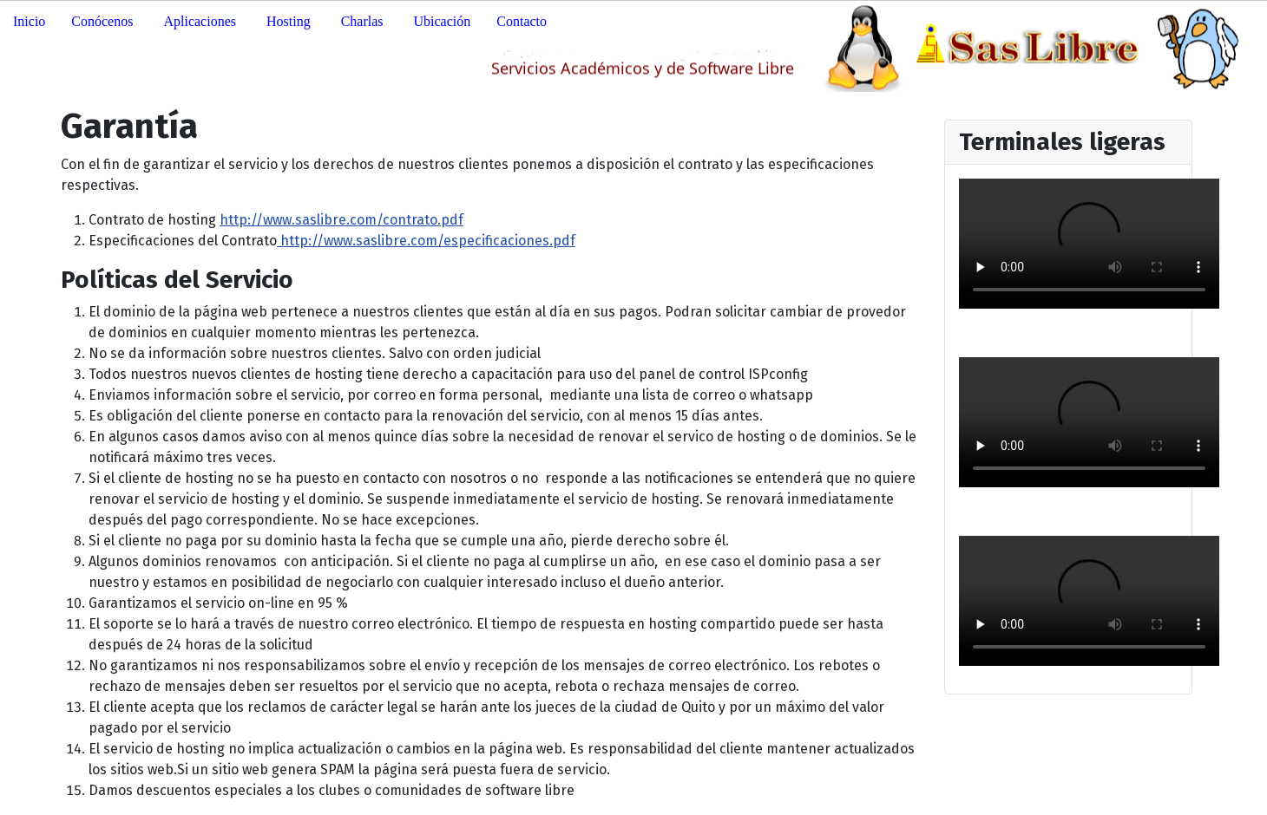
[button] (104, 21)
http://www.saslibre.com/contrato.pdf (341, 220)
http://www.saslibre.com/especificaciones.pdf (426, 240)
